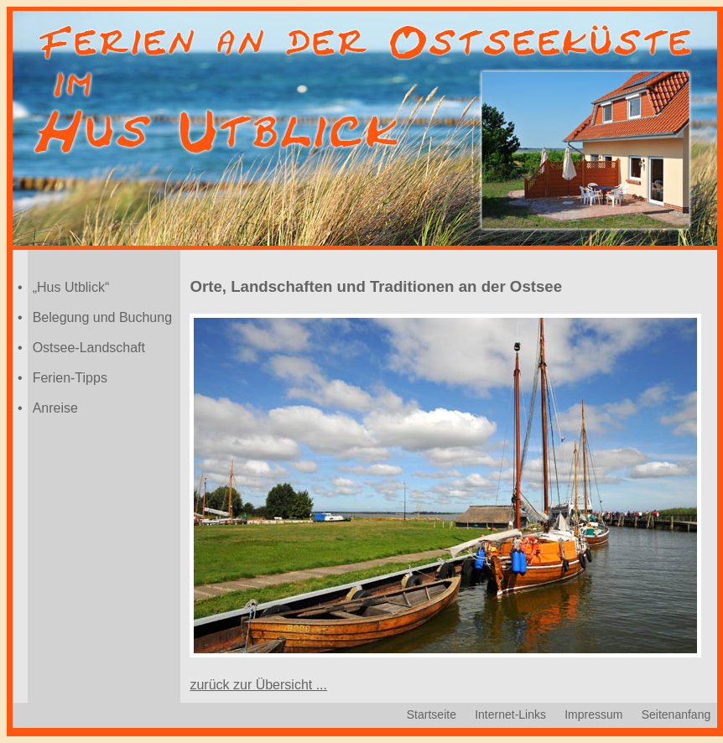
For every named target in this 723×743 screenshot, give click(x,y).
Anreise (55, 408)
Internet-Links (510, 714)
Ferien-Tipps (70, 378)
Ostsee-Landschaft (89, 347)
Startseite (431, 714)
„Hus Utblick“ (71, 287)
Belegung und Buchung (102, 317)
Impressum (593, 714)
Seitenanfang (676, 714)
